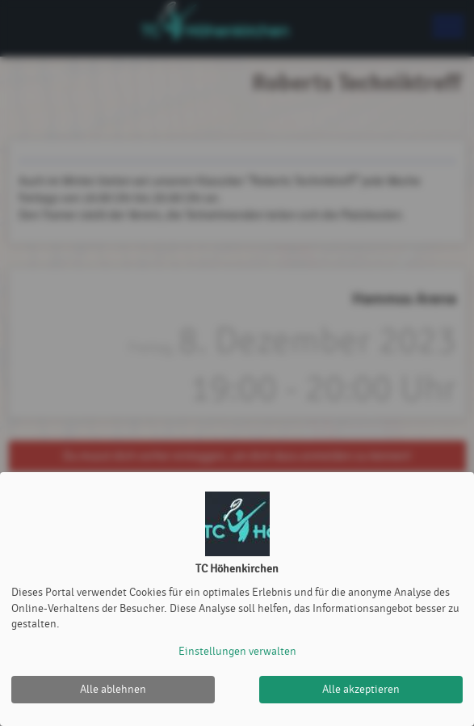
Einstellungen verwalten (237, 651)
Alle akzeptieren (361, 689)
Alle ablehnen (113, 689)
